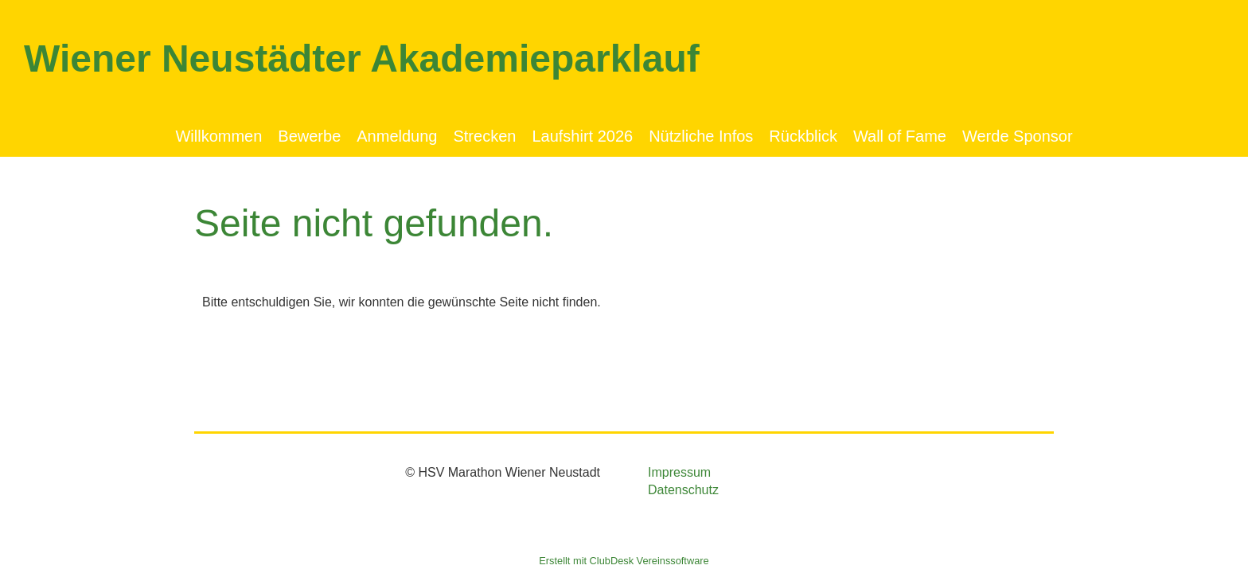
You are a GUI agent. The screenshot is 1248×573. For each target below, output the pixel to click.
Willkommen (218, 136)
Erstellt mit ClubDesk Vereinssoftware (623, 561)
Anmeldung (397, 136)
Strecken (484, 136)
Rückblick (803, 136)
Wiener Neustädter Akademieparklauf (362, 58)
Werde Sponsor (1017, 136)
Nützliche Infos (701, 136)
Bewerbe (309, 136)
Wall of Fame (899, 136)
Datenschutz (683, 490)
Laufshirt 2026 (582, 136)
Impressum (679, 472)
